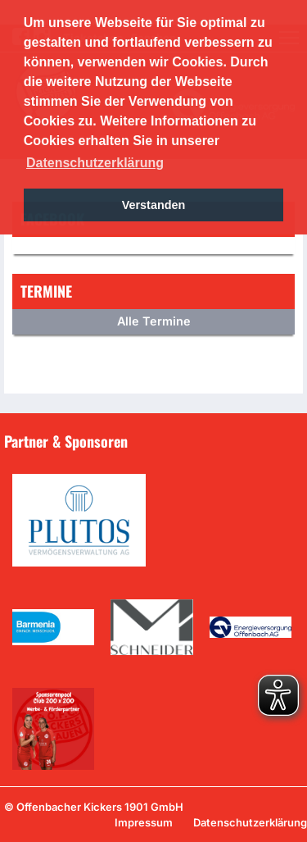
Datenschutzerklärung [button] (95, 163)
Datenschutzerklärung (250, 822)
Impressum (144, 822)
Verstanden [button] (154, 205)
